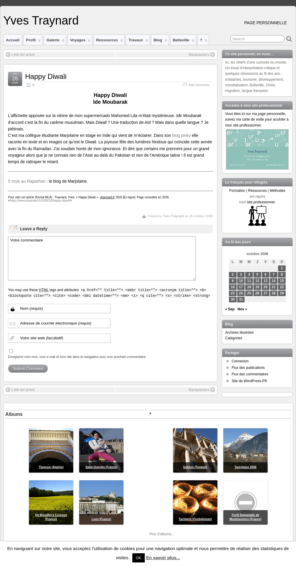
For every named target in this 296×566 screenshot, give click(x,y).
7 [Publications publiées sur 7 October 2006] (274, 275)
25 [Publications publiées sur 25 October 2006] (249, 293)
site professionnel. (261, 202)
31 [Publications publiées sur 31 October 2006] (241, 299)
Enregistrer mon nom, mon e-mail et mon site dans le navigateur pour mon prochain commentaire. (77, 357)
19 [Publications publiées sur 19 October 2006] (257, 287)
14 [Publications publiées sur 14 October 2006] (274, 281)
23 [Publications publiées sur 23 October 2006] (233, 293)
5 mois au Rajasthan (26, 181)
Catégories (233, 338)
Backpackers (202, 54)
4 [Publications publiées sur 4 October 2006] (249, 275)
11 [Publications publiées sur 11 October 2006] (249, 281)
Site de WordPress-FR (249, 381)
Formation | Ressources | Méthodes (257, 191)
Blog (160, 41)
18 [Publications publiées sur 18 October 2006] (249, 287)
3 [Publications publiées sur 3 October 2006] (241, 275)
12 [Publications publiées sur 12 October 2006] (257, 281)
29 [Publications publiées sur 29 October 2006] (282, 293)
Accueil (12, 40)
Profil (33, 41)
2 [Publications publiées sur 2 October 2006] (233, 275)
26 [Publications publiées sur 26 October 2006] (257, 293)
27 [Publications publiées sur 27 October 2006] (265, 293)
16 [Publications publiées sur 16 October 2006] (233, 287)
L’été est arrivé (20, 54)
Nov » (242, 309)
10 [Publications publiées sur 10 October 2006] (241, 281)
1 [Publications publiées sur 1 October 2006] (282, 268)
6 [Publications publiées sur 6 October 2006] (265, 275)
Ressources (109, 41)
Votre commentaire (102, 258)
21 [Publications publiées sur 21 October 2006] (274, 287)
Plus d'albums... (161, 534)
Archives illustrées (239, 332)
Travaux (138, 41)
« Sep (230, 309)
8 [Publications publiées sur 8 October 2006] (282, 275)
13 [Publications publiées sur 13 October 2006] (265, 281)
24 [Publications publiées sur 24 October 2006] (241, 293)
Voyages (80, 41)
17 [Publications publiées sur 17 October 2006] (241, 287)
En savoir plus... (163, 557)
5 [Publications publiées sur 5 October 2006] (257, 275)
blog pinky (182, 135)
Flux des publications (248, 368)
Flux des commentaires (250, 374)
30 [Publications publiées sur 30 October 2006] (233, 299)
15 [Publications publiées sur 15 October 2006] (282, 281)
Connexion (240, 361)
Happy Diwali (45, 76)
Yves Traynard (41, 20)
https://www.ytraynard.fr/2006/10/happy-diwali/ (40, 200)
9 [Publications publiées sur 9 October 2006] (233, 281)
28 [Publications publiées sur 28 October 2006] (274, 293)
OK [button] (139, 558)
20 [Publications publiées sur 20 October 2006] (265, 287)
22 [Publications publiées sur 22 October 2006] (282, 287)
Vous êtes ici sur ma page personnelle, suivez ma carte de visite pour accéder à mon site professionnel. (257, 119)
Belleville (183, 41)
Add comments (199, 85)
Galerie (55, 41)
